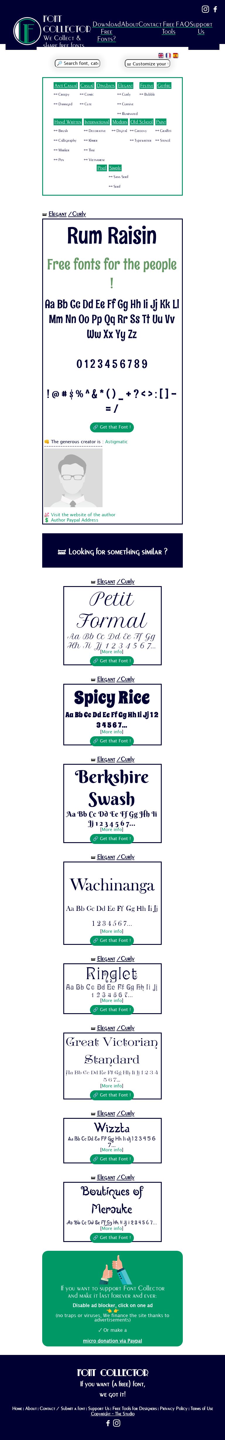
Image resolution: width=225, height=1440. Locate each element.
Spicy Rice (112, 698)
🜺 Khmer (91, 140)
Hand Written (67, 122)
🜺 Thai (89, 150)
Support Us (201, 28)
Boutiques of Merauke (112, 1201)
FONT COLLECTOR (67, 24)
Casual (87, 85)
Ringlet (112, 974)
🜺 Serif (114, 187)
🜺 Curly (124, 94)
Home (17, 1408)
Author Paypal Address (74, 520)
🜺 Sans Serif (118, 177)
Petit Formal (112, 610)
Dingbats (106, 85)
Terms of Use (201, 1408)
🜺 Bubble (147, 94)
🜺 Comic (87, 94)
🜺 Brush (61, 131)
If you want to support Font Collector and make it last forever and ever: (112, 1292)
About (129, 24)
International (96, 122)
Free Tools (168, 28)
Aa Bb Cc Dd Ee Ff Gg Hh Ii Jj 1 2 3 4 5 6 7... (111, 641)
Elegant (125, 85)
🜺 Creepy (61, 94)
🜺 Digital (119, 131)
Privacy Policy (174, 1408)
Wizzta (112, 1127)
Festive (146, 85)
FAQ (182, 24)
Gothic (164, 85)
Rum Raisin (112, 235)
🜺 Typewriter (140, 140)
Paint (161, 122)
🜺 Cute (86, 104)
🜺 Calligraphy (65, 140)
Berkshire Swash (112, 788)
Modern (119, 122)
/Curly (77, 214)
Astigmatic (116, 442)
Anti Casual (65, 85)
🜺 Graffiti (163, 131)
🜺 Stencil (162, 140)
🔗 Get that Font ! (112, 427)
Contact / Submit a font (62, 1408)
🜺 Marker (61, 150)
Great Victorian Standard (112, 1052)
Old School (141, 122)
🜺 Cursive (125, 104)
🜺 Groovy (138, 131)
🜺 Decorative (95, 131)
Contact (150, 24)
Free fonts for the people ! (112, 273)
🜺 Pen (59, 160)
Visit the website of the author (83, 515)
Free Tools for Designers (134, 1408)
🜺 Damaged (63, 104)
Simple (115, 168)
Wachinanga (111, 881)
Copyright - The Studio (112, 1414)
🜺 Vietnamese (94, 160)
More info (112, 652)
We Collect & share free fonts (63, 41)
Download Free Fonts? (106, 32)
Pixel (101, 168)
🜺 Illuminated (127, 114)
